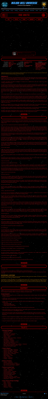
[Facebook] (43, 7)
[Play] (17, 54)
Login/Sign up (5, 7)
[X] (44, 7)
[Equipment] (31, 19)
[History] (16, 19)
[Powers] (24, 19)
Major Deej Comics (23, 397)
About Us (30, 397)
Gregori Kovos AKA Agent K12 (41, 64)
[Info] (8, 19)
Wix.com (5, 395)
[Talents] (39, 19)
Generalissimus (38, 66)
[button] (24, 36)
